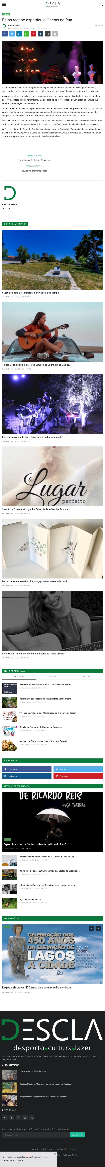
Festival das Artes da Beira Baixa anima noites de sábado (32, 437)
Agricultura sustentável (30, 899)
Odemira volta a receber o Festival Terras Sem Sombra (45, 699)
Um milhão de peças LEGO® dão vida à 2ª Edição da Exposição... (49, 871)
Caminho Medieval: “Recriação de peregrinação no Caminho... (46, 1084)
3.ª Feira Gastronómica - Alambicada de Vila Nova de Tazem (47, 713)
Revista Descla (11, 26)
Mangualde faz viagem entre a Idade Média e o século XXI (44, 1097)
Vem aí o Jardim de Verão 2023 (32, 1071)
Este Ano (86, 676)
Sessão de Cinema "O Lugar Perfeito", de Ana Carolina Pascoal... (36, 509)
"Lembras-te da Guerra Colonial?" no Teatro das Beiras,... (46, 684)
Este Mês (52, 676)
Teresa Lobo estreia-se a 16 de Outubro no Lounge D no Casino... (36, 364)
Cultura (6, 14)
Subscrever (77, 1135)
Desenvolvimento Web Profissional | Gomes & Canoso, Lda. (47, 857)
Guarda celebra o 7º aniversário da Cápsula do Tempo (30, 292)
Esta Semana (18, 676)
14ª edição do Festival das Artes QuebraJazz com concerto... (48, 885)
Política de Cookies (70, 1155)
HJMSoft (71, 1149)
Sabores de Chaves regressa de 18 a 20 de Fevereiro (44, 741)
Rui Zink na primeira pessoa (34, 171)
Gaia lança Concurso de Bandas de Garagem (40, 727)
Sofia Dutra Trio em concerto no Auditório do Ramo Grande (33, 653)
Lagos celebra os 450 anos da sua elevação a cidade (36, 987)
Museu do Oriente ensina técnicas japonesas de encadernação (35, 581)
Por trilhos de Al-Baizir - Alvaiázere (34, 160)
